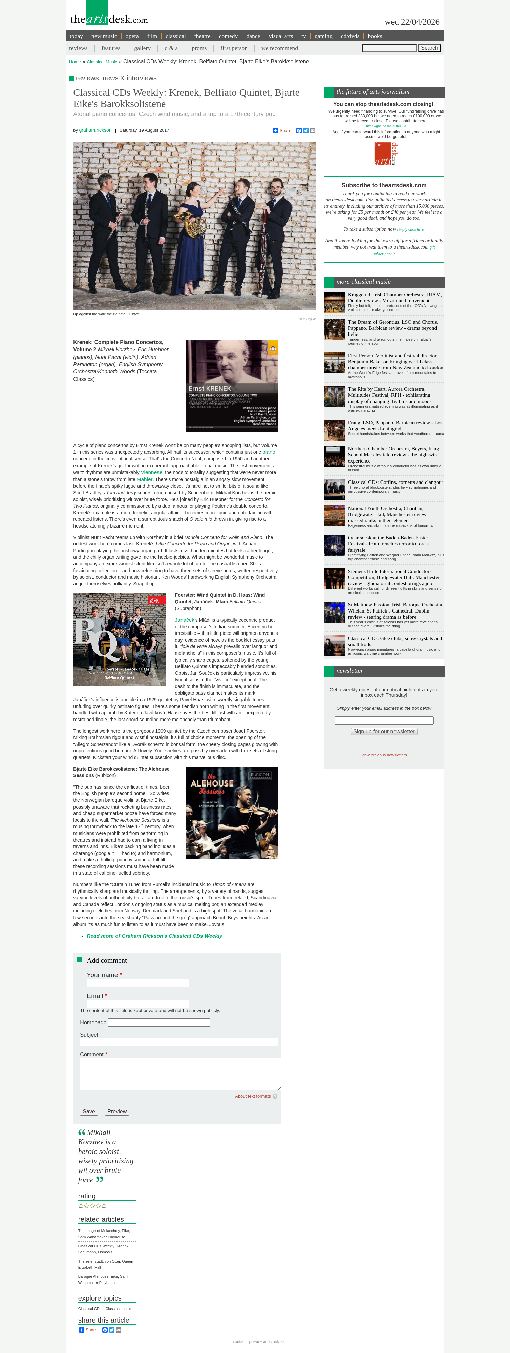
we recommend (279, 48)
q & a (171, 48)
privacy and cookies (266, 1341)
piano (268, 452)
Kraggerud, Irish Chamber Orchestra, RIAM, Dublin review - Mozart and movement (395, 297)
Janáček (184, 620)
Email (95, 996)
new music (104, 36)
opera (132, 36)
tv (303, 36)
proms (199, 48)
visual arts (281, 36)
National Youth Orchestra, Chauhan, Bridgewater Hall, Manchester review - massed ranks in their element (389, 514)
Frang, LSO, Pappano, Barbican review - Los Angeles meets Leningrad (395, 425)
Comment (91, 1054)
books (375, 36)
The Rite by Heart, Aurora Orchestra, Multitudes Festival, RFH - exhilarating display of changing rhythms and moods (390, 395)
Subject (89, 1035)
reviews (78, 48)
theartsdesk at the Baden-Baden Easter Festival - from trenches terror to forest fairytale (388, 544)
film (152, 36)
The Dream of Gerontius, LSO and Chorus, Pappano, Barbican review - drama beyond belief (393, 328)
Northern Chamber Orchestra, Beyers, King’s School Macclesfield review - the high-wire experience (395, 455)
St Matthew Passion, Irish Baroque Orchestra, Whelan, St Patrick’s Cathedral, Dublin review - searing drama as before (396, 611)
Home (75, 61)
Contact (239, 1341)
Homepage (93, 1022)
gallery (142, 48)
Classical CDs (89, 1309)
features (111, 48)
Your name (102, 975)
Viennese (152, 472)
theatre (202, 36)
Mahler (145, 479)
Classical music (118, 1309)
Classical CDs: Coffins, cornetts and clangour (395, 482)
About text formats (253, 1096)
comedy (228, 36)
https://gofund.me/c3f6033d (386, 126)
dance (253, 36)
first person (234, 48)
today (76, 36)
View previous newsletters (384, 755)
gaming (324, 36)
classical (176, 36)
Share (282, 130)
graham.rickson (95, 130)
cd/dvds (350, 36)
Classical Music (102, 61)
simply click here (410, 229)
